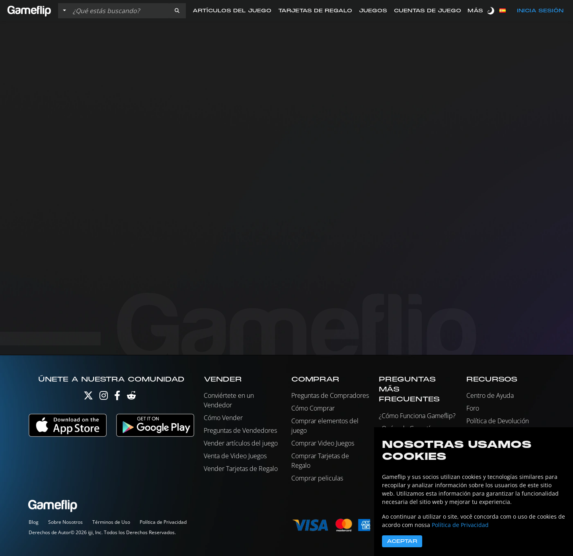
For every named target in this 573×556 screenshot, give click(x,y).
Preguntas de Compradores (330, 395)
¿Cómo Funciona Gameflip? (417, 415)
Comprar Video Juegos (322, 443)
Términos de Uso (111, 522)
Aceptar (402, 541)
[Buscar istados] (119, 10)
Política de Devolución (497, 421)
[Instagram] (103, 397)
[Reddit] (131, 397)
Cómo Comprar (313, 408)
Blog (34, 522)
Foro (472, 408)
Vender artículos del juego (241, 443)
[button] (177, 10)
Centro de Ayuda (490, 395)
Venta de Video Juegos (235, 455)
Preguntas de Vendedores (240, 430)
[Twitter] (88, 397)
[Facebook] (117, 397)
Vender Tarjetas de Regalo (241, 468)
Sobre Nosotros (65, 522)
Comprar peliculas (317, 478)
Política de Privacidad (163, 522)
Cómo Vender (223, 417)
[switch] (491, 10)
